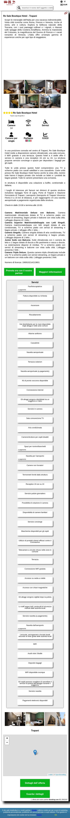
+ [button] (7, 738)
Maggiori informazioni (50, 272)
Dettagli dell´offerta (35, 783)
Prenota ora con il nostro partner (19, 271)
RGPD (39, 815)
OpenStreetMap (60, 774)
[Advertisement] (35, 59)
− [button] (7, 743)
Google (34, 810)
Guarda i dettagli (35, 794)
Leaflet (50, 774)
